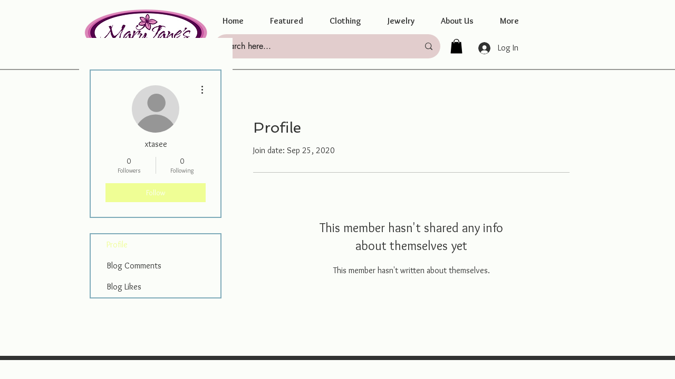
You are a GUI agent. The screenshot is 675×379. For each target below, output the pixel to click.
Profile (117, 245)
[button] (286, 21)
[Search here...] (311, 46)
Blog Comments (134, 266)
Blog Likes (124, 287)
